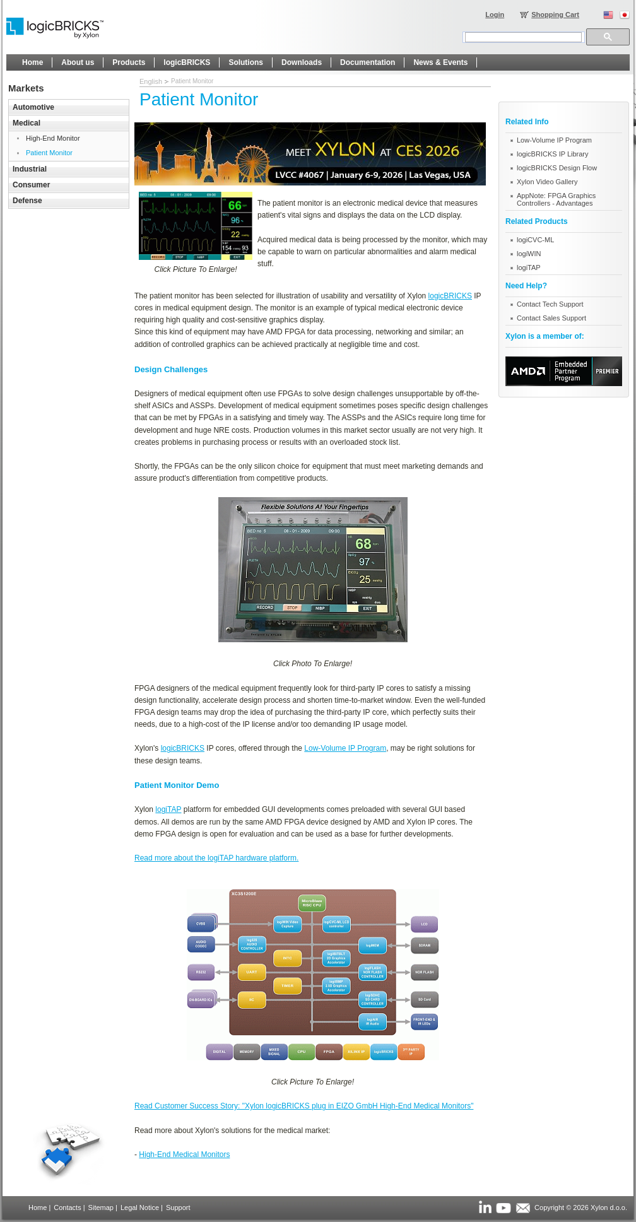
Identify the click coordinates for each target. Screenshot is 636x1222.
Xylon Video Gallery (547, 181)
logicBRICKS (450, 295)
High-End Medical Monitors (184, 1154)
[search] (523, 37)
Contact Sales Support (551, 318)
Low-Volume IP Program (345, 748)
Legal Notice (140, 1207)
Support (178, 1207)
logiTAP (168, 809)
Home (37, 1207)
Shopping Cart (555, 14)
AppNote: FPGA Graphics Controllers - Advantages (556, 199)
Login (494, 14)
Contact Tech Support (550, 304)
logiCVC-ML (535, 240)
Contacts (67, 1207)
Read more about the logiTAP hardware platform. (216, 858)
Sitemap (101, 1207)
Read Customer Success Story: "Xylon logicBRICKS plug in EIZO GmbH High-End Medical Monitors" (303, 1106)
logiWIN (529, 253)
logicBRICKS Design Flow (557, 168)
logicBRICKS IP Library (553, 154)
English (150, 81)
